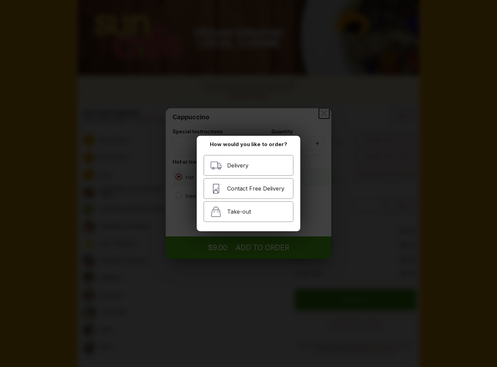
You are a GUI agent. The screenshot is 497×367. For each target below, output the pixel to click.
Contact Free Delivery (247, 188)
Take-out (230, 211)
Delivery (229, 165)
